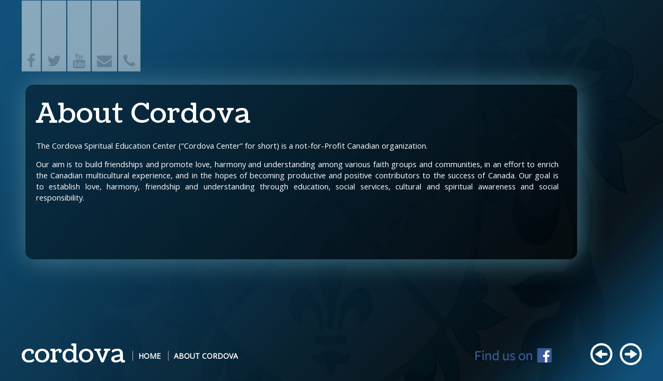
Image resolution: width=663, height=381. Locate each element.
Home (149, 356)
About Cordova (206, 356)
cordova (73, 354)
